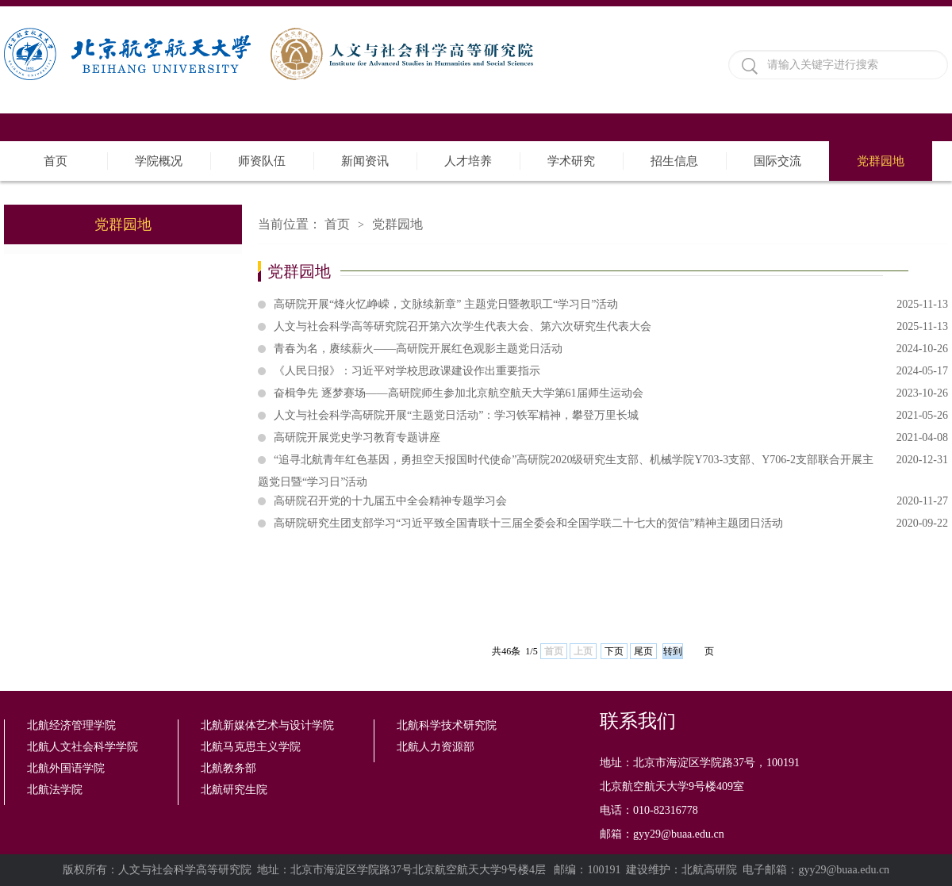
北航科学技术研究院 (447, 725)
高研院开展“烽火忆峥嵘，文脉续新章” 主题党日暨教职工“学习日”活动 (611, 304)
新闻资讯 (365, 161)
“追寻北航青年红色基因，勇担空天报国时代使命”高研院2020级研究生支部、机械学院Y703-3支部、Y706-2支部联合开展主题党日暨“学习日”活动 (603, 460)
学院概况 (158, 161)
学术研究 (571, 161)
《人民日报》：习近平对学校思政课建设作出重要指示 (611, 371)
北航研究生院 (234, 790)
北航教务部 (228, 768)
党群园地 (880, 161)
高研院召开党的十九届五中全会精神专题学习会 (611, 501)
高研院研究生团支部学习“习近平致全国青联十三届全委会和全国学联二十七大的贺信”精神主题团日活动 (611, 523)
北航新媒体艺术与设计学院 (267, 725)
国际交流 (777, 161)
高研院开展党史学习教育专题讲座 (611, 438)
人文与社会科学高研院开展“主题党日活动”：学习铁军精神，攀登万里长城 (611, 416)
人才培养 (468, 161)
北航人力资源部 (435, 747)
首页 (55, 161)
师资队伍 (262, 161)
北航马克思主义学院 (251, 747)
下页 (614, 651)
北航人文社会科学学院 (82, 747)
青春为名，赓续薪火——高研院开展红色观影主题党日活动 (611, 349)
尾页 (643, 651)
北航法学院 (55, 790)
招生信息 (674, 161)
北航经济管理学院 (71, 725)
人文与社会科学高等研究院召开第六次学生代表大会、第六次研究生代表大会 (611, 327)
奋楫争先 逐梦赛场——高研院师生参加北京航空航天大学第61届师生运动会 (611, 393)
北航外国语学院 (66, 768)
